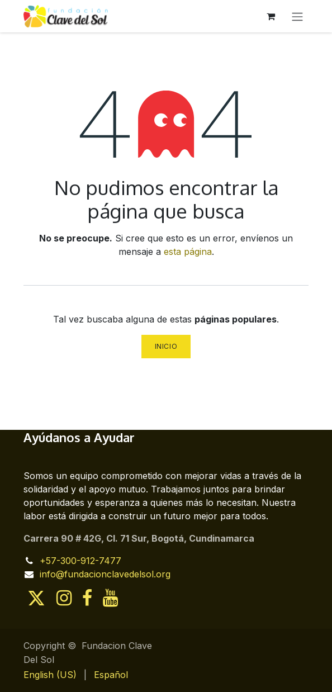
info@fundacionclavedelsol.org (105, 574)
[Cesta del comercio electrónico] (270, 16)
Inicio (166, 346)
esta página (188, 251)
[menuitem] (50, 674)
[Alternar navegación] (297, 16)
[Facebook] (87, 598)
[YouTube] (110, 598)
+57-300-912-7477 (80, 560)
